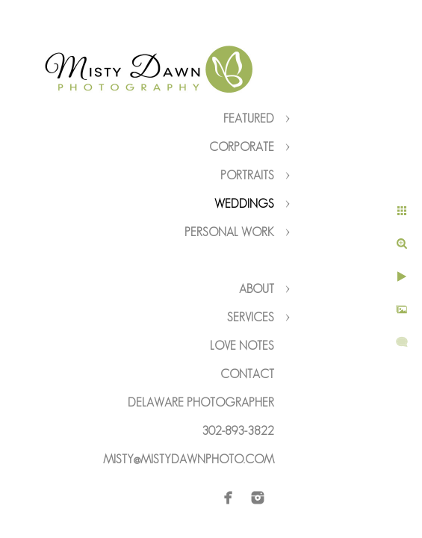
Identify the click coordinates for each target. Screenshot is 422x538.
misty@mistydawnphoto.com (188, 459)
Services (250, 317)
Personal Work (229, 232)
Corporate (241, 146)
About (256, 288)
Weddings (244, 203)
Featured (248, 118)
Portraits (247, 175)
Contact (247, 374)
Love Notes (242, 345)
